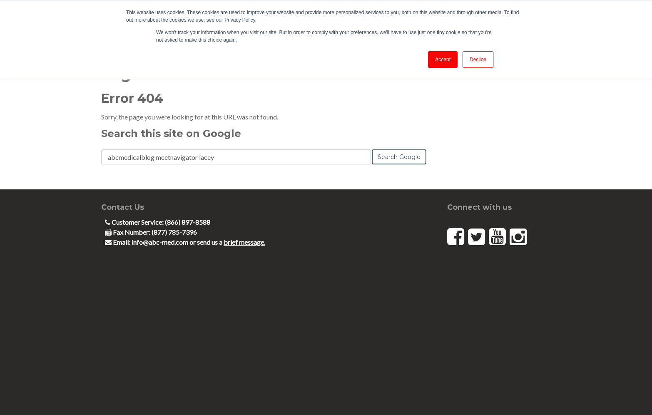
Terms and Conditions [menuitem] (128, 394)
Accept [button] (442, 59)
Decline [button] (478, 59)
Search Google (399, 157)
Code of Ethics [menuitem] (33, 394)
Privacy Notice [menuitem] (75, 394)
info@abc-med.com (160, 242)
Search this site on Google (171, 133)
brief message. (244, 242)
